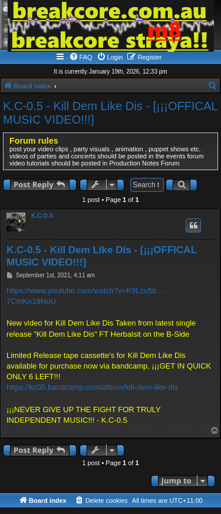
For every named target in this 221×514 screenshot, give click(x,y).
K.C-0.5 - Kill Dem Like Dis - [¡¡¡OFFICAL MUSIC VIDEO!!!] (110, 113)
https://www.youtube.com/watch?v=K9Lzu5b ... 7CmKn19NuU (85, 296)
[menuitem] (81, 57)
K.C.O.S (42, 216)
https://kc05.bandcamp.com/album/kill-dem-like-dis (92, 387)
